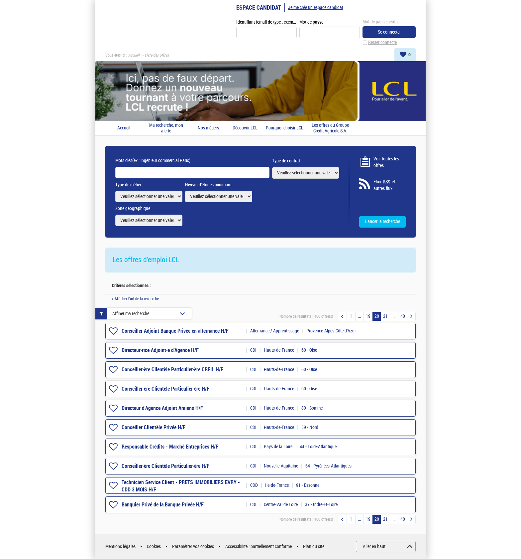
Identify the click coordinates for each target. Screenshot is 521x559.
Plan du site (313, 546)
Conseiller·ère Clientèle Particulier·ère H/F (165, 389)
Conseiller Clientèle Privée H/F (153, 427)
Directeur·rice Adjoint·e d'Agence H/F (160, 350)
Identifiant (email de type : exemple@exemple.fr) (266, 22)
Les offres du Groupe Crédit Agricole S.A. (330, 128)
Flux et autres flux (384, 185)
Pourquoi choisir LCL (284, 128)
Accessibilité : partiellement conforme (258, 546)
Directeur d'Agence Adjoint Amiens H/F (162, 408)
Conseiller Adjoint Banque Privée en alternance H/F (175, 331)
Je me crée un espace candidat (315, 7)
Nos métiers (208, 128)
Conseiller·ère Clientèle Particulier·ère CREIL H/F (172, 369)
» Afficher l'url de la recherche (135, 299)
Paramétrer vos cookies (193, 546)
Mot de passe (311, 22)
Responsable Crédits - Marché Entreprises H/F (170, 447)
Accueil (134, 55)
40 (402, 316)
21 (385, 316)
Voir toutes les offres (386, 162)
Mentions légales (120, 546)
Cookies (154, 546)
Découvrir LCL (245, 128)
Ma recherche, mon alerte (166, 128)
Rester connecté (382, 43)
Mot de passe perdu (380, 22)
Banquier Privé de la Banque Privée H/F (163, 504)
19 (368, 316)
